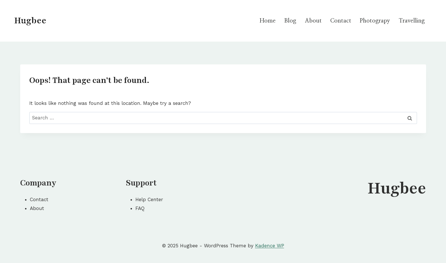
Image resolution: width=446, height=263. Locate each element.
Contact (340, 21)
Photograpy (375, 21)
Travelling (412, 21)
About (313, 21)
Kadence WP (269, 245)
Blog (290, 21)
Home (268, 21)
